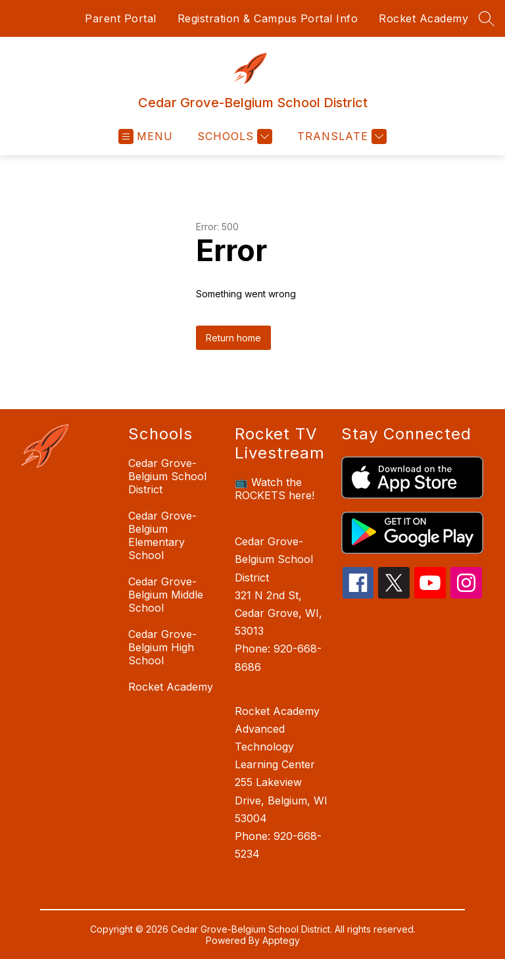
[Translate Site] (340, 136)
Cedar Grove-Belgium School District (167, 476)
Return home (233, 337)
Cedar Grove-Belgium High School (162, 647)
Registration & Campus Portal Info (268, 18)
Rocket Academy (423, 18)
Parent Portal (120, 18)
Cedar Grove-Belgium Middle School (165, 594)
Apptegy (281, 940)
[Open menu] (145, 136)
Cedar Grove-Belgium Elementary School (162, 535)
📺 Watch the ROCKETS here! (274, 489)
